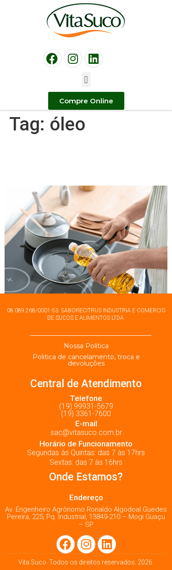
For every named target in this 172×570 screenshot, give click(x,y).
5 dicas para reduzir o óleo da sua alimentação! (86, 160)
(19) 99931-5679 (86, 406)
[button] (86, 79)
